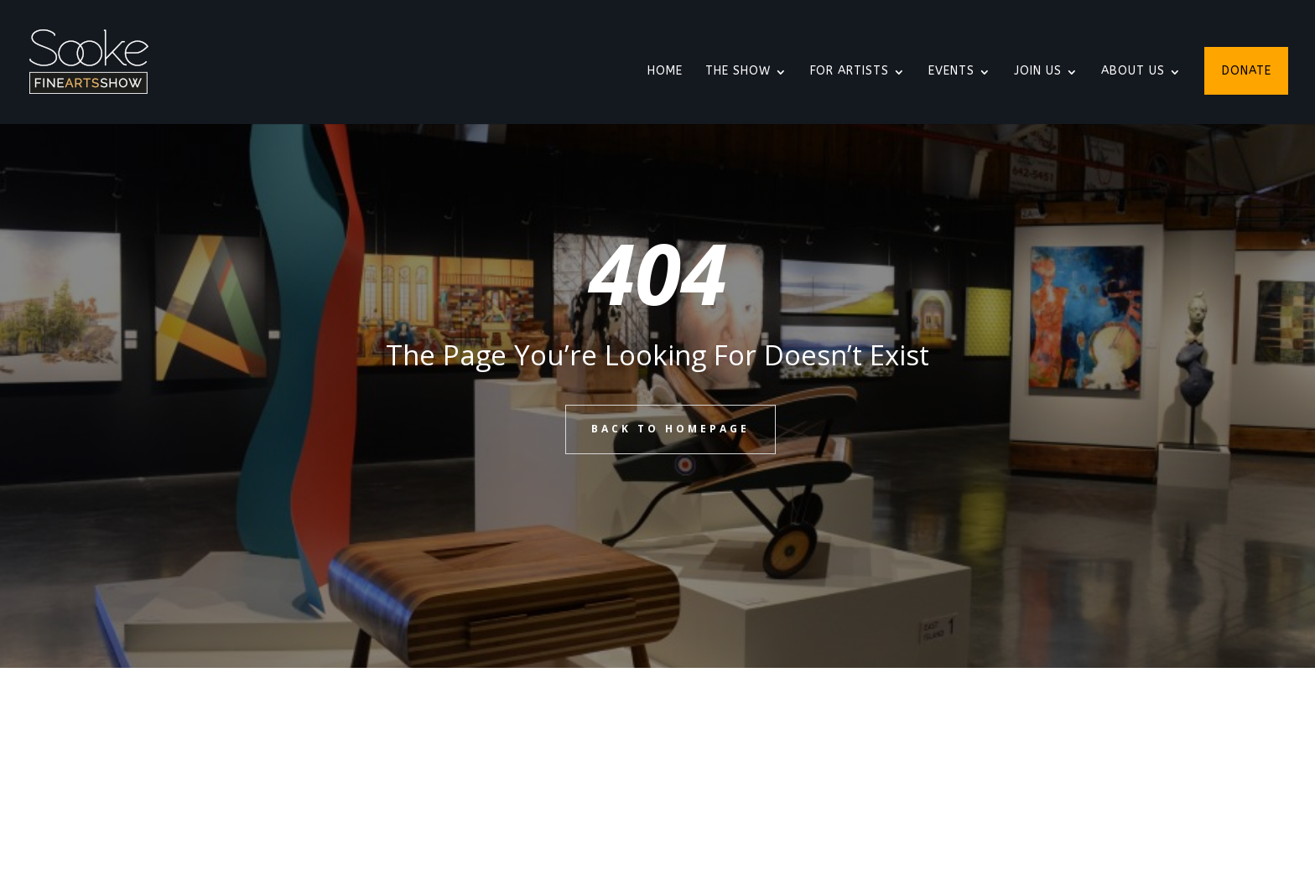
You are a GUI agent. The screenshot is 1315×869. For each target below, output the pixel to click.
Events (951, 71)
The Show (738, 71)
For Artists (849, 71)
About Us (1133, 71)
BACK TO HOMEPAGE (670, 429)
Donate (1246, 71)
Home (665, 71)
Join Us (1038, 71)
